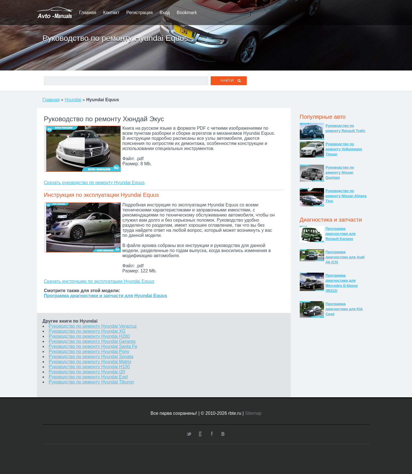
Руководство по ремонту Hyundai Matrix (90, 361)
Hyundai (73, 99)
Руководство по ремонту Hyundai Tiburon (91, 382)
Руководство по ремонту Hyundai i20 (87, 371)
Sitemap (253, 413)
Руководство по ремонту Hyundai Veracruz (93, 326)
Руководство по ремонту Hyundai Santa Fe (93, 346)
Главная (87, 12)
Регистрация (139, 12)
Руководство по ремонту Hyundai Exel (88, 376)
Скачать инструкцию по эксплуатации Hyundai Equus (99, 281)
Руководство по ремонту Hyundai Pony (89, 351)
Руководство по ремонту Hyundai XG (87, 331)
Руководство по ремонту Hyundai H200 (89, 336)
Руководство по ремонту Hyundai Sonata (91, 356)
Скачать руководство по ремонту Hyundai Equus (94, 182)
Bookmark (187, 12)
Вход (165, 12)
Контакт (111, 12)
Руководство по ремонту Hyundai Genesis (92, 341)
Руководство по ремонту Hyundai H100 (89, 366)
